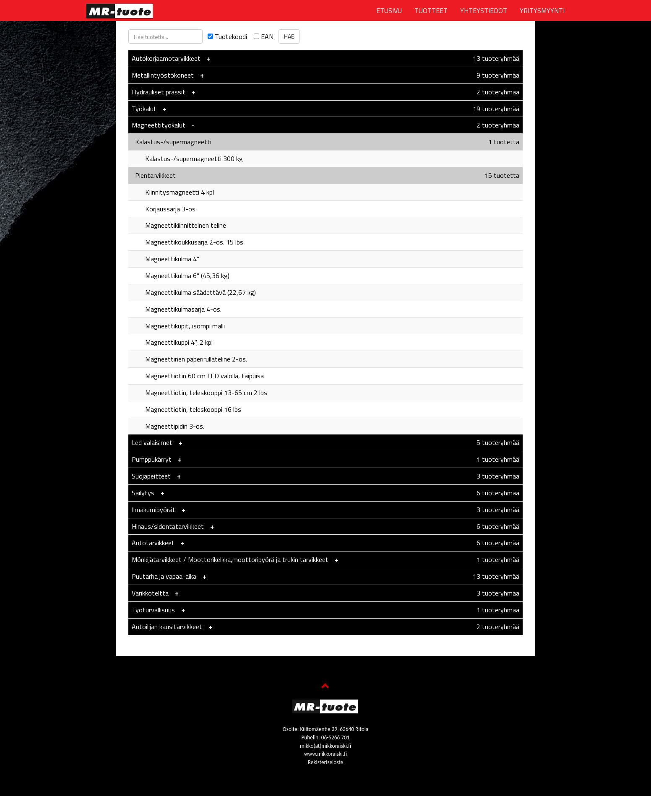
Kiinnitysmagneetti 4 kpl (173, 192)
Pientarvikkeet (154, 175)
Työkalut (144, 109)
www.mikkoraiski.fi (325, 753)
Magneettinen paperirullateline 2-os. (189, 359)
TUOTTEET (431, 10)
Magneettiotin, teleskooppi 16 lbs (186, 409)
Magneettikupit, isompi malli (178, 326)
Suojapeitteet (151, 476)
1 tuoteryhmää (498, 459)
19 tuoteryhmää (496, 109)
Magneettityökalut (158, 125)
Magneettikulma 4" (165, 259)
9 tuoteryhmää (498, 75)
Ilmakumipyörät (154, 510)
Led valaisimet (152, 442)
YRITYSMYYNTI (542, 10)
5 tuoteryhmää (498, 442)
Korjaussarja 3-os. (164, 209)
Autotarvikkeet (153, 543)
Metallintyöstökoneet (163, 75)
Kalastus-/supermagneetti (171, 142)
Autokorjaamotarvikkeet (166, 58)
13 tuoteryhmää (496, 58)
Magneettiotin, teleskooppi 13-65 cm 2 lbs (199, 393)
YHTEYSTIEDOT (483, 10)
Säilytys (143, 493)
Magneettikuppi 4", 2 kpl (172, 342)
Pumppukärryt (152, 459)
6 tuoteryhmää (498, 493)
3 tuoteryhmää (498, 476)
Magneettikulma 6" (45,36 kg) (180, 276)
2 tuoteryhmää (498, 92)
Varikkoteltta (150, 593)
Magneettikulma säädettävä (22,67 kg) (194, 292)
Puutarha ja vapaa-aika (164, 576)
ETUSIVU (389, 10)
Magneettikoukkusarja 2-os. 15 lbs (187, 242)
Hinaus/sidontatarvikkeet (168, 526)
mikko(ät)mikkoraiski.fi (325, 745)
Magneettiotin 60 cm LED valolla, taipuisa (198, 376)
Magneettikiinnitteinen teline (179, 225)
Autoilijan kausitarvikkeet (167, 627)
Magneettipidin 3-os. (168, 426)
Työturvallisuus (153, 610)
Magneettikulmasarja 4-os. (176, 309)
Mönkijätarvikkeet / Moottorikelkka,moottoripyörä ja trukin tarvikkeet (231, 559)
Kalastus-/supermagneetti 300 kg (187, 158)
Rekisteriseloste (325, 762)
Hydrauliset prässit (158, 92)
